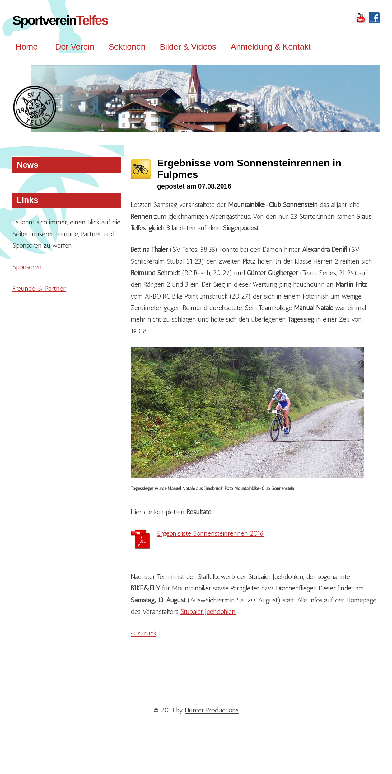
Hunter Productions (212, 710)
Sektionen (127, 46)
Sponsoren (27, 267)
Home (27, 46)
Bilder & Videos (188, 46)
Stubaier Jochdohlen (208, 611)
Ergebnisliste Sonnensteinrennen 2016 (210, 533)
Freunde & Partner (39, 288)
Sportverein (60, 20)
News (27, 165)
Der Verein (74, 46)
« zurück (143, 633)
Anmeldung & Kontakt (271, 46)
